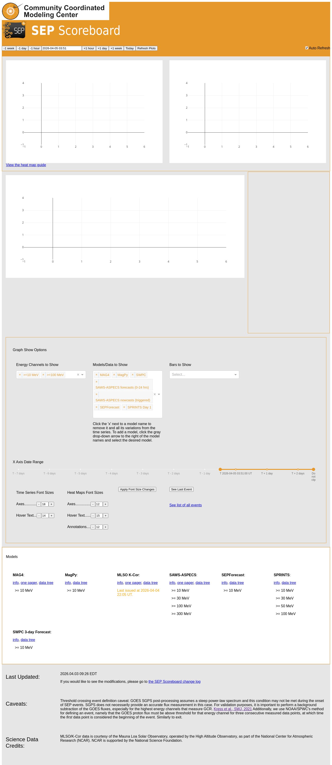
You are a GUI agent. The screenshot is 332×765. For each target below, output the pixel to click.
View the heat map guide (26, 165)
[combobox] (66, 375)
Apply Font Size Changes (137, 489)
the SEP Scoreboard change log (174, 682)
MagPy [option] (122, 374)
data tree (46, 583)
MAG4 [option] (104, 374)
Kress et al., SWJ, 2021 (233, 709)
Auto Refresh (317, 48)
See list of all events (185, 505)
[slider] (220, 469)
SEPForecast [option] (109, 407)
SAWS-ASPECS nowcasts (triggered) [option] (122, 400)
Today (130, 48)
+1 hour (89, 48)
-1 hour (35, 48)
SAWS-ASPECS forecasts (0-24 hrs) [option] (122, 387)
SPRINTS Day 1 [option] (139, 407)
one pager (29, 583)
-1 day (22, 48)
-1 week (9, 48)
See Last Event (181, 489)
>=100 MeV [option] (55, 374)
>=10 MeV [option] (30, 374)
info (16, 583)
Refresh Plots (146, 48)
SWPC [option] (141, 374)
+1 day (102, 48)
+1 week (116, 48)
